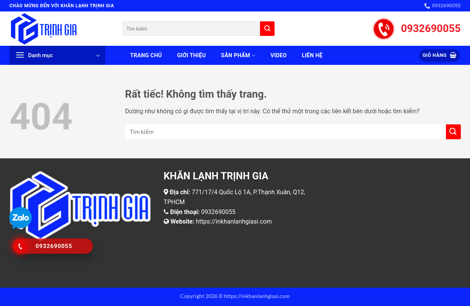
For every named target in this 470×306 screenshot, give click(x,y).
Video (278, 55)
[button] (57, 55)
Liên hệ (312, 55)
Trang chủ (146, 55)
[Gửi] (267, 28)
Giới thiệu (191, 55)
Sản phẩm (238, 55)
